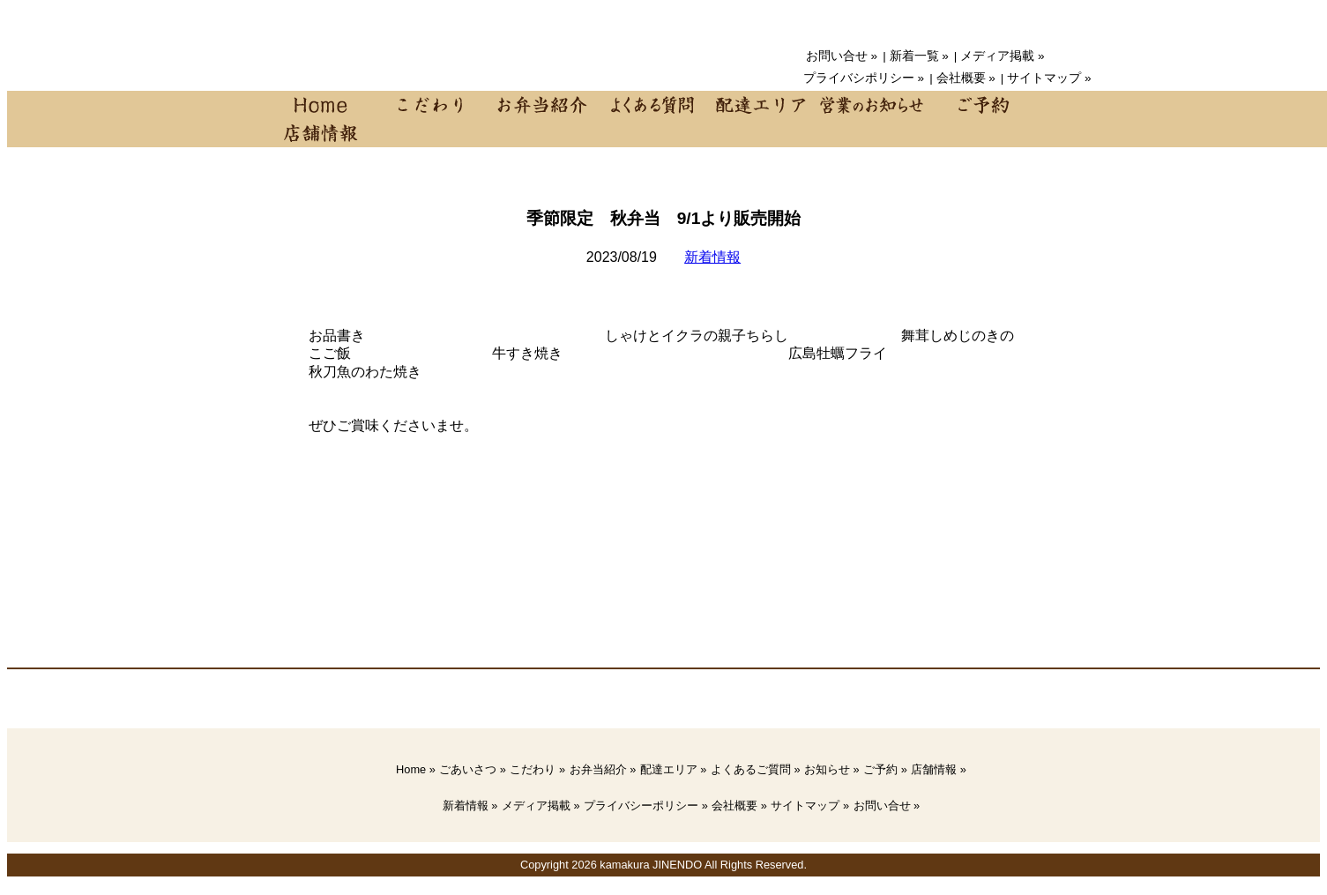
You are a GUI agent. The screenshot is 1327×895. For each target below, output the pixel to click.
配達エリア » (673, 769)
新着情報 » (470, 805)
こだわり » (537, 769)
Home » (416, 769)
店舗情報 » (938, 769)
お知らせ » (832, 769)
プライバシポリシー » (863, 78)
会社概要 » (965, 78)
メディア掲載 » (1002, 56)
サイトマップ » (1049, 78)
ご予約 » (885, 769)
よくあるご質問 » (756, 769)
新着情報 (712, 257)
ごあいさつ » (472, 769)
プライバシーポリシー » (646, 805)
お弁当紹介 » (603, 769)
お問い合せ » (841, 56)
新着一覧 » (919, 56)
